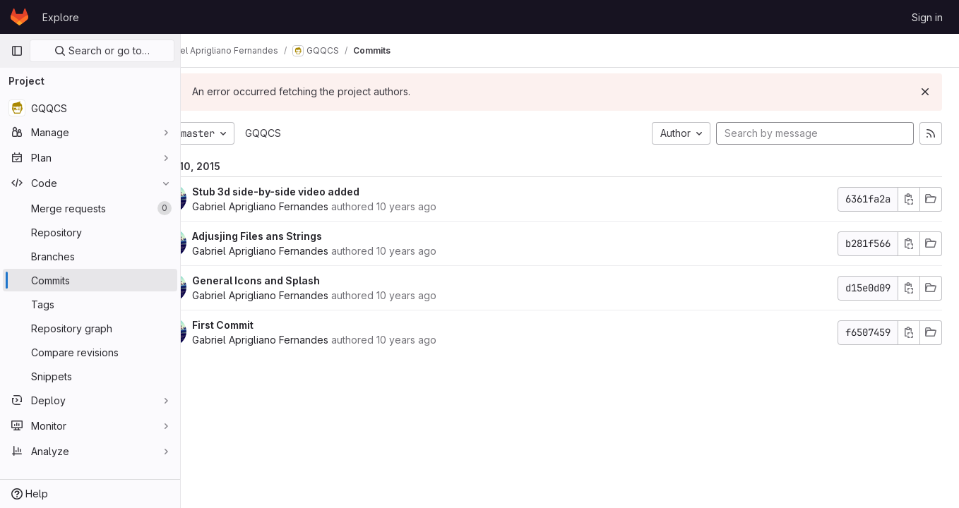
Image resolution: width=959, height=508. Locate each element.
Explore (60, 17)
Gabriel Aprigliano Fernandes (300, 206)
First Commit (262, 325)
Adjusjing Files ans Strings (297, 236)
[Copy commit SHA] (909, 199)
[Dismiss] (925, 91)
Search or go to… (102, 50)
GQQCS (303, 133)
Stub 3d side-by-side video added (315, 192)
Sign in (927, 17)
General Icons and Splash (295, 280)
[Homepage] (19, 17)
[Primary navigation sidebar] (17, 51)
